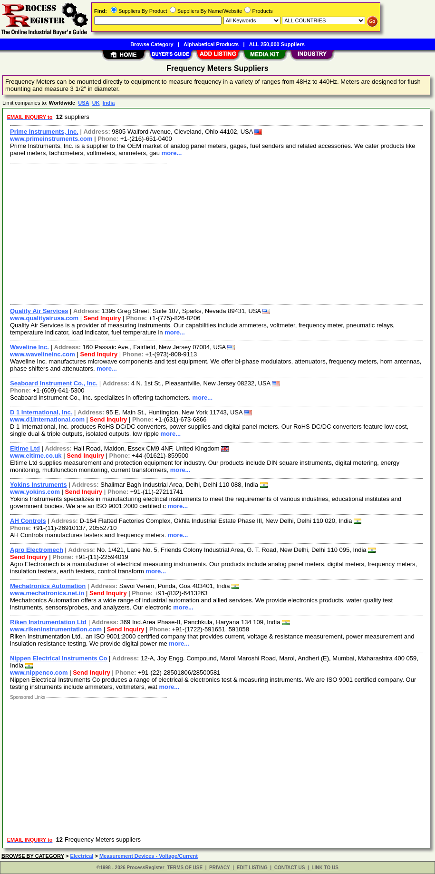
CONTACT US (289, 867)
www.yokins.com (35, 491)
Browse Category (151, 44)
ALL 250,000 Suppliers (277, 44)
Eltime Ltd (25, 448)
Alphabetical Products (211, 44)
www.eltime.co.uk (36, 455)
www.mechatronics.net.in (47, 593)
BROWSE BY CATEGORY (32, 856)
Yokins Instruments (38, 484)
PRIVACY (219, 867)
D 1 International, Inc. (41, 412)
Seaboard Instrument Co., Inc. (53, 383)
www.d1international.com (47, 419)
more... (172, 153)
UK (96, 103)
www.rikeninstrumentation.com (56, 629)
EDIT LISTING (252, 867)
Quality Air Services (39, 310)
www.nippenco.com (39, 672)
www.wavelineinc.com (42, 354)
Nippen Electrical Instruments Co (58, 658)
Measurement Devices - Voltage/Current (148, 856)
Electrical (81, 856)
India (109, 103)
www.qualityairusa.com (44, 318)
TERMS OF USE (185, 867)
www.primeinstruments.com (51, 138)
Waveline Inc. (29, 347)
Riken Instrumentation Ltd (48, 622)
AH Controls (28, 520)
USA (83, 103)
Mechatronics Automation (48, 585)
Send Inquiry (102, 318)
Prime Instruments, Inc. (44, 131)
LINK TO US (324, 867)
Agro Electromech (36, 549)
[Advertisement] (216, 233)
